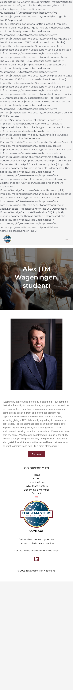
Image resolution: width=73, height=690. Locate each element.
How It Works (36, 482)
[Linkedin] (36, 559)
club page (52, 550)
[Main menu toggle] (67, 239)
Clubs (36, 478)
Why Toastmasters (37, 486)
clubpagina (47, 543)
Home (36, 474)
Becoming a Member (36, 489)
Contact (36, 493)
